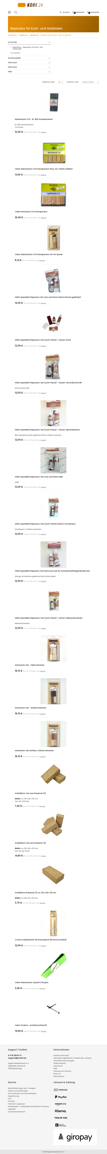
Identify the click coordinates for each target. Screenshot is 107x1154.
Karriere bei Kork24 (61, 1055)
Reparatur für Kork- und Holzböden (56, 35)
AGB (55, 1068)
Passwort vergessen (16, 1104)
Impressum (58, 1066)
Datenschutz (58, 1076)
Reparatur (34, 35)
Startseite (12, 35)
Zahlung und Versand (62, 1071)
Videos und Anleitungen (18, 1091)
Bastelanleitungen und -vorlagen (22, 1088)
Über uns (57, 1073)
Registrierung (13, 1096)
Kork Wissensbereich (16, 1111)
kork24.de (23, 35)
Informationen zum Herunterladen (22, 1093)
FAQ (9, 1098)
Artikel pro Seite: (48, 82)
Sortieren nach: (73, 82)
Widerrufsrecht (59, 1063)
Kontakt (11, 1101)
